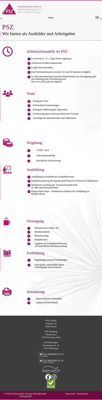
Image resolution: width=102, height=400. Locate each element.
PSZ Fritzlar (51, 320)
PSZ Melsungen (51, 342)
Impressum (70, 394)
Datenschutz (82, 394)
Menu (73, 18)
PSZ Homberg (51, 331)
